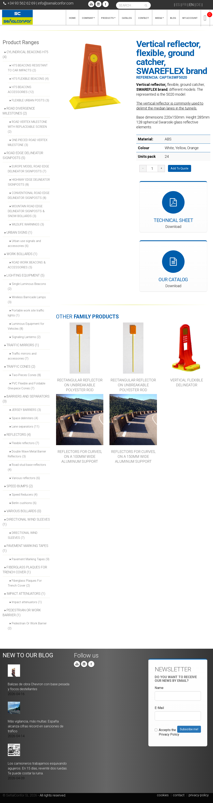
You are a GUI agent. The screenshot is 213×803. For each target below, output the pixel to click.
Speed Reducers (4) (24, 494)
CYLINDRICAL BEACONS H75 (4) (25, 54)
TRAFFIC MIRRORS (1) (23, 345)
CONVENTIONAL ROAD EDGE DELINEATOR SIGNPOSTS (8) (29, 195)
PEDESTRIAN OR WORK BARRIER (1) (22, 612)
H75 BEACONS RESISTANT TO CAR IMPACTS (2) (28, 68)
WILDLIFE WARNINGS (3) (28, 224)
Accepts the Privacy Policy (167, 732)
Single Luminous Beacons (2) (27, 286)
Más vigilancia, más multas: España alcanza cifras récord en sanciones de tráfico (35, 726)
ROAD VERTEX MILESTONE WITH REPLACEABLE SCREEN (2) (27, 126)
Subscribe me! (189, 729)
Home (72, 18)
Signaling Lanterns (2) (26, 337)
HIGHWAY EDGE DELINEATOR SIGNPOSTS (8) (29, 182)
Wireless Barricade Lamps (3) (27, 299)
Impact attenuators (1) (27, 602)
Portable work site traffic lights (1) (26, 313)
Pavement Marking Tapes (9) (30, 559)
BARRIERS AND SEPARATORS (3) (26, 398)
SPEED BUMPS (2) (20, 486)
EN (191, 4)
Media (159, 18)
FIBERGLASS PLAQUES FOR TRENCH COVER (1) (25, 569)
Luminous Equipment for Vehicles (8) (26, 326)
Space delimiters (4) (25, 418)
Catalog (127, 18)
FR (184, 4)
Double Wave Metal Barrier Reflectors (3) (27, 454)
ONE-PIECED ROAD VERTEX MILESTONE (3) (27, 142)
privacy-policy (199, 795)
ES (178, 4)
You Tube (91, 4)
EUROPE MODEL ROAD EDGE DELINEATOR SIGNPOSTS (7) (28, 169)
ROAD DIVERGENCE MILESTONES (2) (19, 110)
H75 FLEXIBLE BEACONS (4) (30, 79)
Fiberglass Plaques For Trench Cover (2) (25, 583)
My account (189, 18)
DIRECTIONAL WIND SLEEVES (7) (22, 535)
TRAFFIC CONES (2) (21, 366)
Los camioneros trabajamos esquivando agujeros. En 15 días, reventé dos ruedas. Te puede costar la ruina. (38, 768)
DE (198, 4)
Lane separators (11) (25, 426)
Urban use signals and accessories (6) (24, 243)
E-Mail (159, 708)
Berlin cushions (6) (24, 503)
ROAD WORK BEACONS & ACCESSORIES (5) (27, 265)
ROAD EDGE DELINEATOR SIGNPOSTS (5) (23, 155)
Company (88, 18)
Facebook (106, 4)
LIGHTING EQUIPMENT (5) (25, 275)
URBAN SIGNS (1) (19, 232)
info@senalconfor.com (55, 3)
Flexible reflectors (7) (25, 443)
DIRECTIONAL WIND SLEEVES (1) (26, 521)
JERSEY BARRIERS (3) (26, 410)
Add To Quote (179, 168)
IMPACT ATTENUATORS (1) (26, 594)
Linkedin (98, 4)
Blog (173, 18)
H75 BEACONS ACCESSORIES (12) (21, 89)
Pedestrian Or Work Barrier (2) (27, 626)
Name (159, 688)
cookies (163, 795)
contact (178, 795)
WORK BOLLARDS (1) (22, 254)
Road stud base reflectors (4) (27, 467)
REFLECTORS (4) (19, 435)
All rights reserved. (53, 795)
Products (108, 18)
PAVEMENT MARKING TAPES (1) (25, 548)
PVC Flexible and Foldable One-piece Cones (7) (26, 386)
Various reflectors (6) (26, 478)
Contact (143, 18)
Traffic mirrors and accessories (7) (22, 356)
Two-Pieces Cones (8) (26, 375)
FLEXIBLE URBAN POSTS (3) (30, 100)
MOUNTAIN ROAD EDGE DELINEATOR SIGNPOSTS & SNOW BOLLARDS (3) (26, 211)
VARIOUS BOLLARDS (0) (24, 511)
